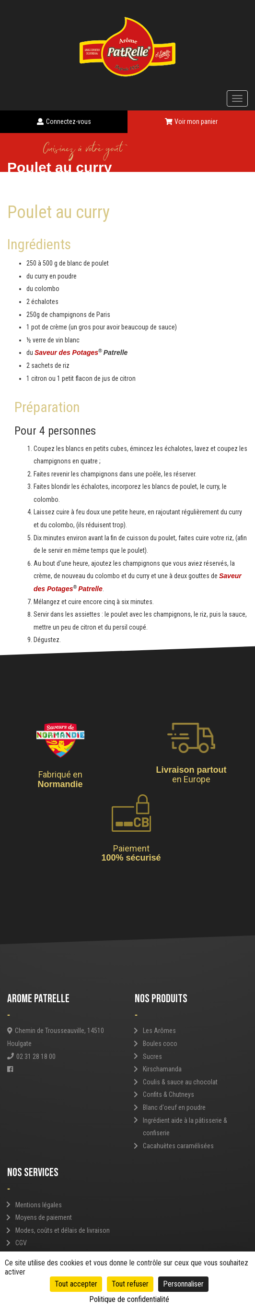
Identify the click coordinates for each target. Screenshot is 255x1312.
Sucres (152, 1056)
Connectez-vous (64, 121)
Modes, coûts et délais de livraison (62, 1230)
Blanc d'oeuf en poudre (174, 1107)
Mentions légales (38, 1205)
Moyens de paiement (43, 1217)
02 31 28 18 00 (31, 1056)
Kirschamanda (162, 1069)
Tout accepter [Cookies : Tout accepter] (76, 1283)
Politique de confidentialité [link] (129, 1299)
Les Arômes (159, 1030)
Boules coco (160, 1043)
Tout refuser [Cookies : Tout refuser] (130, 1283)
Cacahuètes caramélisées (178, 1146)
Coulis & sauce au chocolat (180, 1082)
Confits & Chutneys (168, 1094)
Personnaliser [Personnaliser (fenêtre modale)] (183, 1283)
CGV (21, 1243)
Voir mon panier (191, 121)
